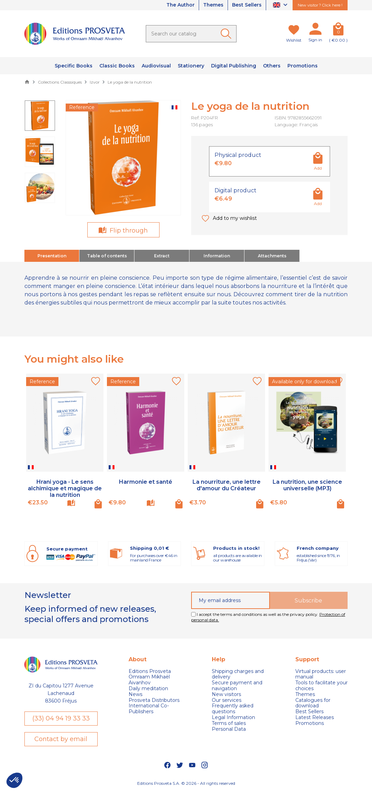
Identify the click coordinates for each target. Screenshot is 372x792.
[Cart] (338, 30)
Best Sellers (247, 5)
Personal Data (229, 729)
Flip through (128, 230)
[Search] (191, 33)
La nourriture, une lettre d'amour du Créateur (227, 485)
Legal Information (233, 717)
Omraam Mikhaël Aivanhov (149, 680)
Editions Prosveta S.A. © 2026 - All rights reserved (186, 783)
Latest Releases (314, 717)
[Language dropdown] (281, 5)
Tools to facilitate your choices (321, 686)
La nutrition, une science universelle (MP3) (307, 485)
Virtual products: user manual (320, 674)
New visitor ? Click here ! (320, 5)
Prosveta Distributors (154, 700)
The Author (179, 5)
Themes (213, 5)
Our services (226, 700)
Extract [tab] (161, 255)
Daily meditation (148, 689)
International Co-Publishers (149, 709)
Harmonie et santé (145, 482)
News (135, 694)
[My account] (315, 30)
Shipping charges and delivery (238, 674)
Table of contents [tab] (107, 255)
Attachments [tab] (272, 255)
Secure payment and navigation (237, 686)
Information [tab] (217, 255)
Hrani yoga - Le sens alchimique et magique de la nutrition (65, 488)
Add (318, 168)
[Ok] (227, 33)
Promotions (309, 723)
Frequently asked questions (232, 709)
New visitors (226, 694)
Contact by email (60, 739)
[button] (14, 780)
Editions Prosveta (150, 671)
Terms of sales (229, 723)
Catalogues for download (312, 703)
